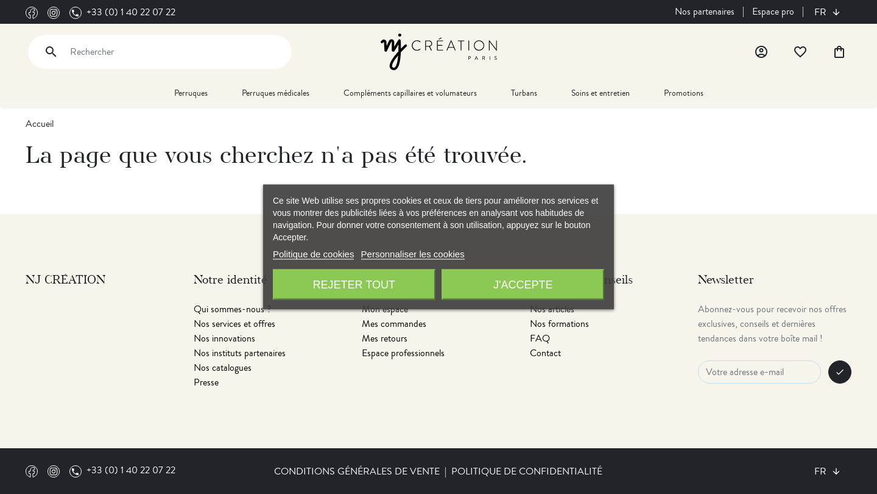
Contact (545, 353)
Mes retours (384, 338)
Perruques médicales (275, 93)
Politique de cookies (313, 254)
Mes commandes (394, 324)
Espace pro (773, 11)
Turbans (524, 93)
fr (821, 12)
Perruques (191, 93)
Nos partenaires (704, 11)
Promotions (683, 93)
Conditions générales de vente (357, 471)
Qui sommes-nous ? (232, 309)
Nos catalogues (223, 367)
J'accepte (522, 285)
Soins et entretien (600, 93)
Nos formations (559, 324)
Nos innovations (224, 338)
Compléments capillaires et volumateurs (410, 93)
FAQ (540, 338)
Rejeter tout (354, 285)
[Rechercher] (160, 52)
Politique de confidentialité (526, 471)
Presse (206, 382)
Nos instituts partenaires (240, 353)
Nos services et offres (234, 324)
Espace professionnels (403, 353)
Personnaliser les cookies (413, 254)
